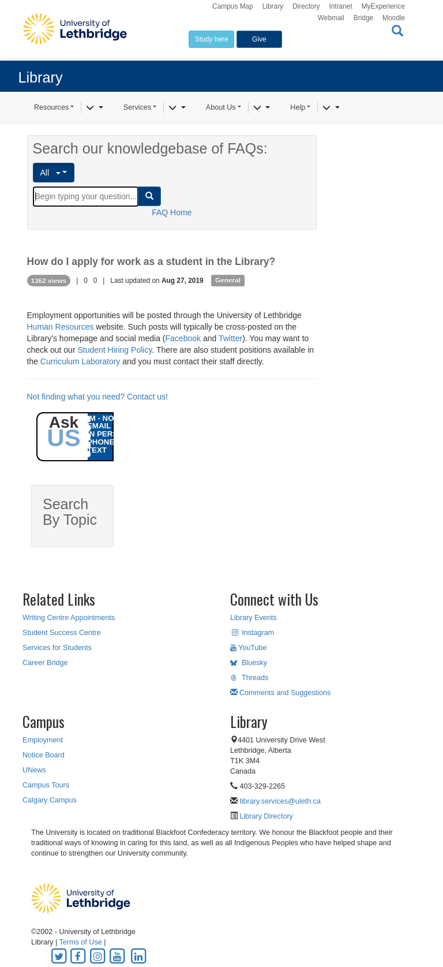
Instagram (252, 633)
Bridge (363, 18)
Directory (306, 6)
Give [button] (259, 39)
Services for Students (57, 648)
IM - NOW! (105, 418)
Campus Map (232, 6)
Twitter (230, 338)
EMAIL (99, 425)
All (50, 172)
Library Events (253, 618)
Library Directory (265, 816)
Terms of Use (80, 942)
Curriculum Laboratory (80, 361)
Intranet (340, 6)
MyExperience (383, 6)
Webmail (331, 18)
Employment (42, 740)
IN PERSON (108, 434)
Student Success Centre (61, 633)
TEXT (97, 450)
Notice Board (43, 755)
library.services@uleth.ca (280, 801)
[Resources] (94, 108)
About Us (221, 107)
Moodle (393, 18)
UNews (34, 770)
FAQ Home (172, 212)
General (228, 281)
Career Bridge (44, 663)
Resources (51, 107)
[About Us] (262, 108)
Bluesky (248, 663)
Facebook (183, 338)
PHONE (100, 442)
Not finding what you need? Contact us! (97, 396)
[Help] (331, 108)
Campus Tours (45, 785)
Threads (249, 678)
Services (137, 107)
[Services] (177, 108)
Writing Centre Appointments (68, 618)
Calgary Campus (49, 800)
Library (272, 6)
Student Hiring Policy (114, 349)
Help (297, 107)
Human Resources (60, 326)
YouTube (248, 648)
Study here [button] (211, 39)
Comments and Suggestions (280, 693)
